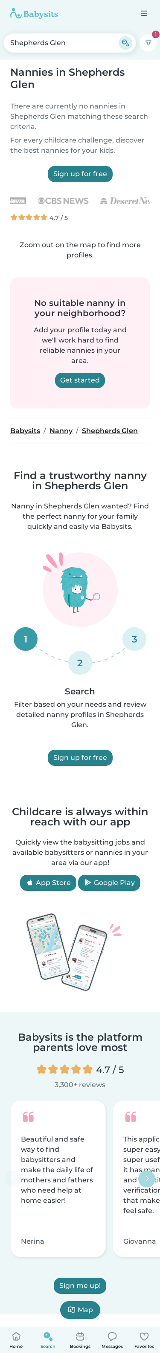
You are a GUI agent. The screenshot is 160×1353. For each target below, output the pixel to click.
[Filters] (148, 42)
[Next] (146, 1178)
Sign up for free (80, 174)
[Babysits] (34, 13)
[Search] (125, 43)
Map (80, 1310)
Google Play (109, 883)
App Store (48, 883)
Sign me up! (80, 1286)
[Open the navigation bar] (143, 13)
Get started (80, 380)
